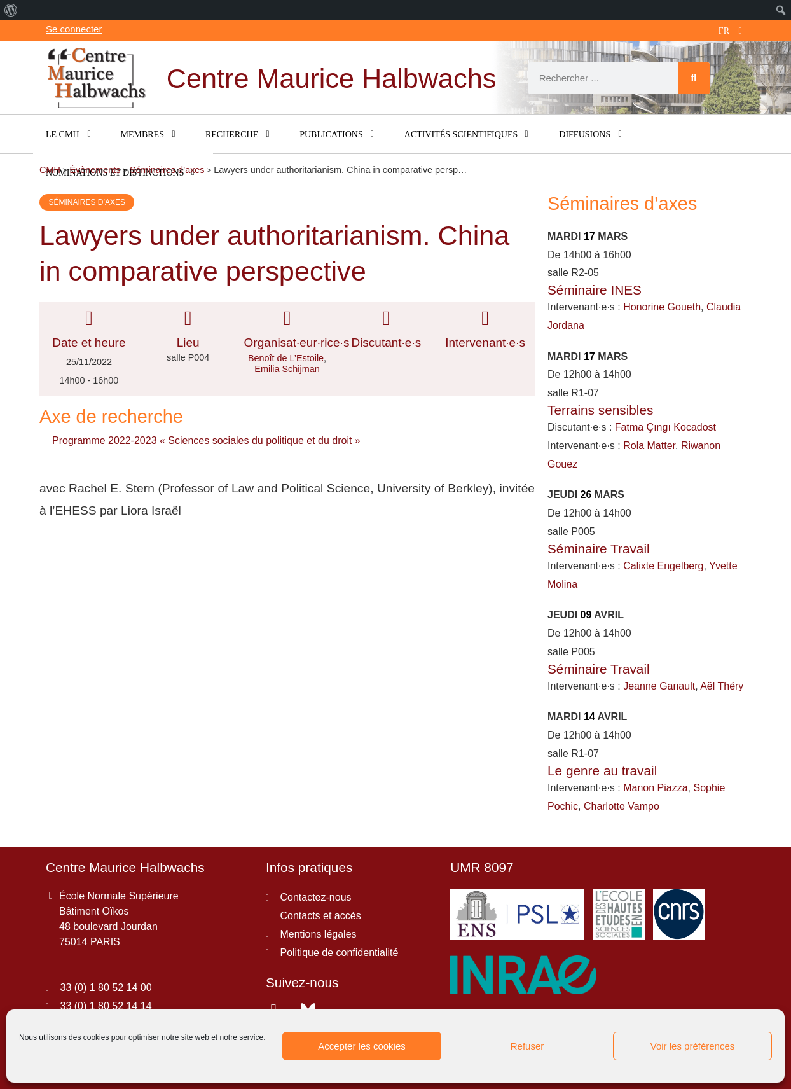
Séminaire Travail (598, 548)
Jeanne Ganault (659, 686)
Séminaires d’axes (86, 202)
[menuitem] (11, 10)
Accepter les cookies (362, 1046)
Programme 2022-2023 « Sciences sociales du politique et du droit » (206, 440)
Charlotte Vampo (621, 806)
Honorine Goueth (662, 307)
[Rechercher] (694, 78)
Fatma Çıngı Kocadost (665, 427)
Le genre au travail (602, 770)
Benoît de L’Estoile (286, 358)
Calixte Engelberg (663, 565)
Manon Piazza (655, 787)
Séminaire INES (594, 289)
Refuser (527, 1046)
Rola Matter (649, 445)
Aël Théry (721, 686)
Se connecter (74, 29)
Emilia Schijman (286, 369)
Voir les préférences (692, 1046)
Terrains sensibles (600, 410)
